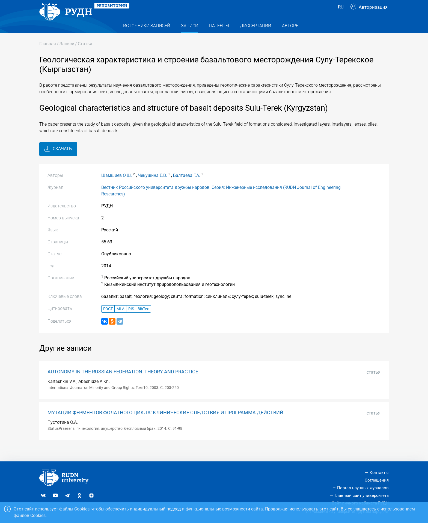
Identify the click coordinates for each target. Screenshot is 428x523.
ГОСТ (108, 320)
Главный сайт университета (362, 495)
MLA (120, 320)
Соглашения (377, 480)
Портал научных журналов (363, 487)
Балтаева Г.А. (186, 186)
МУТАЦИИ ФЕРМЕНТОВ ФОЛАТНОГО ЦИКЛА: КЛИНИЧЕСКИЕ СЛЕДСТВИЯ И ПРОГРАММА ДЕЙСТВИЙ (165, 423)
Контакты (379, 472)
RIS (131, 320)
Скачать (58, 160)
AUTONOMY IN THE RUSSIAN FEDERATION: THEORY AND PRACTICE (122, 382)
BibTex (143, 320)
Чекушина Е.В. (152, 186)
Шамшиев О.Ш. (116, 186)
